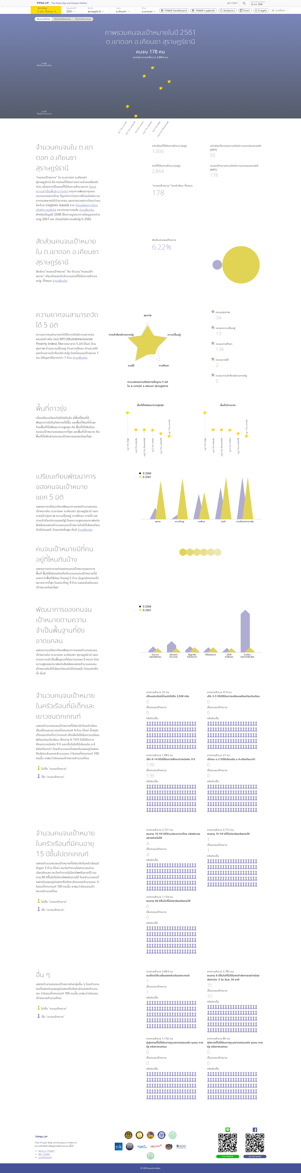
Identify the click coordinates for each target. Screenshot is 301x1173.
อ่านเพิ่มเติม (86, 210)
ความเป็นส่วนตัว (45, 1157)
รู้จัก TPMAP (232, 3)
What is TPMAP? (46, 1150)
